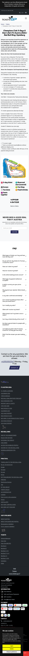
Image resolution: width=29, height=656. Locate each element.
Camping (3, 494)
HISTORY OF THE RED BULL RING (10, 448)
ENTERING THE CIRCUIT (7, 440)
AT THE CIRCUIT (5, 487)
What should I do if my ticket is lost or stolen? (12, 314)
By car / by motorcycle (6, 464)
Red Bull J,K (4, 556)
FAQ (14, 569)
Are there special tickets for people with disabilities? (13, 324)
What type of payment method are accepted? (12, 279)
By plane (3, 469)
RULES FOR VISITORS (6, 438)
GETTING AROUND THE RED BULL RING (11, 477)
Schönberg (3, 561)
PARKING (3, 479)
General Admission (5, 538)
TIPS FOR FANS (5, 406)
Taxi (2, 484)
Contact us (14, 368)
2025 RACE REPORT (6, 413)
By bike (2, 467)
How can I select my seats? (10, 266)
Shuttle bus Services (6, 482)
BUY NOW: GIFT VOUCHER (8, 507)
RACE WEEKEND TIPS (7, 401)
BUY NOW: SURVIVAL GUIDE (8, 504)
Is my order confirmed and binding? (12, 295)
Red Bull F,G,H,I (5, 553)
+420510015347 (7, 361)
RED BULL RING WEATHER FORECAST (11, 398)
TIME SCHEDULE (5, 396)
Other (2, 563)
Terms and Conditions (6, 585)
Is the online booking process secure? (12, 275)
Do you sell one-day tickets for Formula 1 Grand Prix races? (13, 261)
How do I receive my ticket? (10, 270)
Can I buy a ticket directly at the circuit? (13, 319)
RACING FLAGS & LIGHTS (8, 403)
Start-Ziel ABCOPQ (6, 543)
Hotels (3, 499)
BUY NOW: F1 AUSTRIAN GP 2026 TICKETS (12, 418)
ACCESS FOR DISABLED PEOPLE (9, 445)
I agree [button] (11, 645)
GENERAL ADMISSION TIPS (8, 450)
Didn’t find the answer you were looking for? (13, 335)
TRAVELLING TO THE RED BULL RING (11, 462)
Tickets (8, 24)
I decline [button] (11, 648)
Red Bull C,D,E (5, 551)
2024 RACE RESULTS (6, 421)
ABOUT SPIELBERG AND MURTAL (10, 521)
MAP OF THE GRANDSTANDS (8, 435)
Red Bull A (3, 546)
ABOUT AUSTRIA (5, 519)
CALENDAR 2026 (5, 393)
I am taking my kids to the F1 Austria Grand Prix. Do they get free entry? (12, 329)
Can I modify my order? (9, 305)
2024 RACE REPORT (6, 423)
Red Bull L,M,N (5, 558)
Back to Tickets (14, 206)
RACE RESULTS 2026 (6, 408)
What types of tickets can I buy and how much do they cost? (13, 256)
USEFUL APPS (4, 502)
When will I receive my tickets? (11, 309)
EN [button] (22, 12)
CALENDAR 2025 (5, 411)
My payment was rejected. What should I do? (13, 290)
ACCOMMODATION (6, 492)
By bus (2, 474)
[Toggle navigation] (26, 18)
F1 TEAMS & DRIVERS (7, 391)
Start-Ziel (3, 541)
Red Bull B (3, 548)
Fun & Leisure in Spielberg (7, 526)
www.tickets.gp (14, 574)
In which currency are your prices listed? (11, 285)
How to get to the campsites (8, 497)
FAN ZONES (4, 443)
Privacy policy (4, 587)
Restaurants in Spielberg (7, 524)
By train (3, 472)
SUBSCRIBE (14, 232)
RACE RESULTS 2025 (6, 416)
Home (2, 24)
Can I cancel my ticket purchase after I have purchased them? (13, 300)
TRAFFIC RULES (5, 489)
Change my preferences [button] (11, 651)
